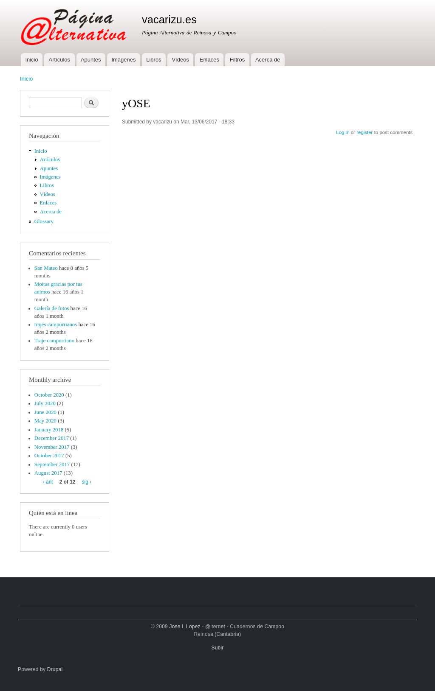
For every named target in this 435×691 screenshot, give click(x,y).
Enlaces (209, 59)
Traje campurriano (54, 341)
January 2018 (49, 430)
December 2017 (51, 438)
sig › (86, 482)
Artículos (60, 59)
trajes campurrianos (55, 324)
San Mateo (46, 268)
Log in (342, 132)
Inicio (31, 59)
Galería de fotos (51, 308)
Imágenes (123, 59)
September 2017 (52, 464)
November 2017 (52, 447)
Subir (218, 648)
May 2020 (45, 421)
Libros (153, 59)
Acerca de (267, 59)
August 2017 (48, 473)
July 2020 (45, 403)
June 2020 (45, 412)
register (364, 132)
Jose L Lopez (185, 626)
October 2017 (49, 456)
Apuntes (91, 59)
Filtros (237, 59)
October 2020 (49, 395)
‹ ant (48, 482)
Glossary (44, 221)
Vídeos (180, 59)
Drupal (55, 669)
